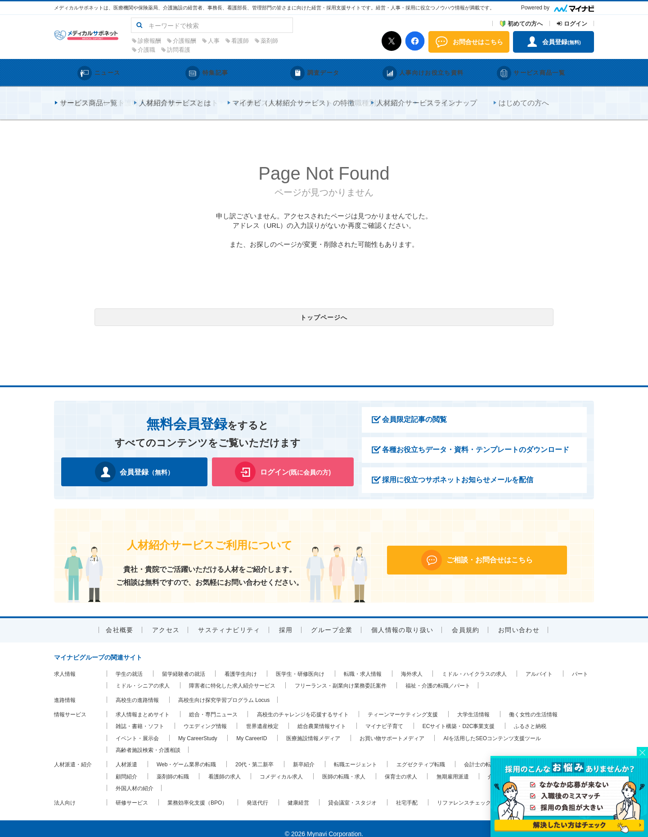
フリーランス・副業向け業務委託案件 (341, 675)
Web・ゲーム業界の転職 (186, 754)
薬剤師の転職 (173, 766)
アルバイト (539, 663)
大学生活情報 (473, 704)
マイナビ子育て (384, 715)
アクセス (166, 619)
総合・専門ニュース (213, 704)
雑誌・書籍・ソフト (140, 715)
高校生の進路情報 (137, 689)
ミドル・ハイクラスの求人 (474, 663)
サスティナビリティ (229, 619)
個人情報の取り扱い (402, 619)
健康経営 (298, 792)
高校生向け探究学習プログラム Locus (224, 689)
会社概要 (120, 619)
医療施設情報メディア (313, 727)
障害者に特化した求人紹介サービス (232, 675)
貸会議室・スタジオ (352, 792)
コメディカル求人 (281, 766)
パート (580, 663)
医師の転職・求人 (343, 766)
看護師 (311, 40)
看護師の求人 (224, 766)
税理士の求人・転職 (540, 754)
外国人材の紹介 (134, 777)
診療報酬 (221, 40)
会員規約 (466, 619)
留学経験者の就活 (183, 663)
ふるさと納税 (530, 715)
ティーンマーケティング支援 (403, 704)
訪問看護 (250, 49)
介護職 (218, 49)
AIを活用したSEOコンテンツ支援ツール (492, 727)
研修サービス (132, 792)
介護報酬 (256, 40)
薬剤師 (341, 40)
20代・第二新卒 (254, 754)
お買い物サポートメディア (392, 727)
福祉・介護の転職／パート (437, 675)
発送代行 (257, 792)
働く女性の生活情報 (533, 704)
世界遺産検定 (262, 715)
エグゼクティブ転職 (420, 754)
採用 (286, 619)
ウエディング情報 (205, 715)
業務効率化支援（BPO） (197, 792)
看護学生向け (241, 663)
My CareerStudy (197, 727)
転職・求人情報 (363, 663)
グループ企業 (331, 619)
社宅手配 (407, 792)
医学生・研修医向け (300, 663)
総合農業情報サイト (321, 715)
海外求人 (412, 663)
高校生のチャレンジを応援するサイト (303, 704)
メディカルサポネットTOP (86, 95)
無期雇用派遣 (452, 766)
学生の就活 (129, 663)
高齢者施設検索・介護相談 (148, 740)
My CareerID (251, 727)
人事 (285, 40)
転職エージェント (355, 754)
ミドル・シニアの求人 (143, 675)
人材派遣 (126, 754)
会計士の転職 (480, 754)
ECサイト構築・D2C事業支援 (459, 715)
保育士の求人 (401, 766)
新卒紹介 (304, 754)
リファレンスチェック (464, 792)
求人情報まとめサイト (143, 704)
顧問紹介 (126, 766)
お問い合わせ (519, 619)
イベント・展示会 (137, 727)
